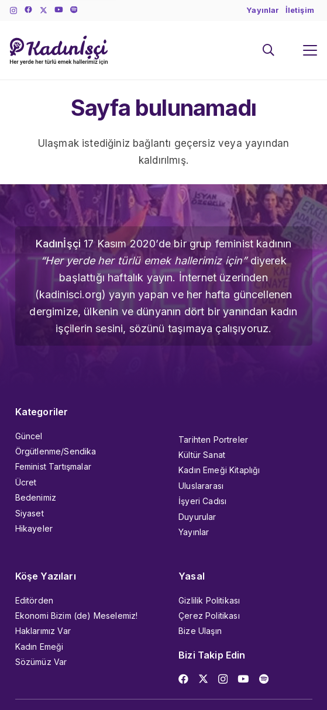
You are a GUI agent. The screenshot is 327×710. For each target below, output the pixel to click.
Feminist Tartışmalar (53, 466)
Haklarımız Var (43, 631)
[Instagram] (13, 10)
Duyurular (197, 517)
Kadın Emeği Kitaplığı (219, 470)
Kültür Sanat (201, 455)
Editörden (34, 600)
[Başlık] (73, 10)
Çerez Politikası (209, 616)
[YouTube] (58, 10)
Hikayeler (34, 528)
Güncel (29, 436)
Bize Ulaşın (200, 631)
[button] (268, 50)
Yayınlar (193, 532)
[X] (43, 10)
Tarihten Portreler (213, 439)
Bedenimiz (36, 497)
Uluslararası (200, 486)
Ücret (26, 482)
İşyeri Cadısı (202, 501)
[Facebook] (28, 10)
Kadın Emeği (39, 647)
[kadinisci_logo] (59, 50)
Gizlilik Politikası (209, 600)
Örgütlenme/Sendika (56, 451)
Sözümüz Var (41, 662)
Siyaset (29, 513)
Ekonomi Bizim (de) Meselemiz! (76, 616)
